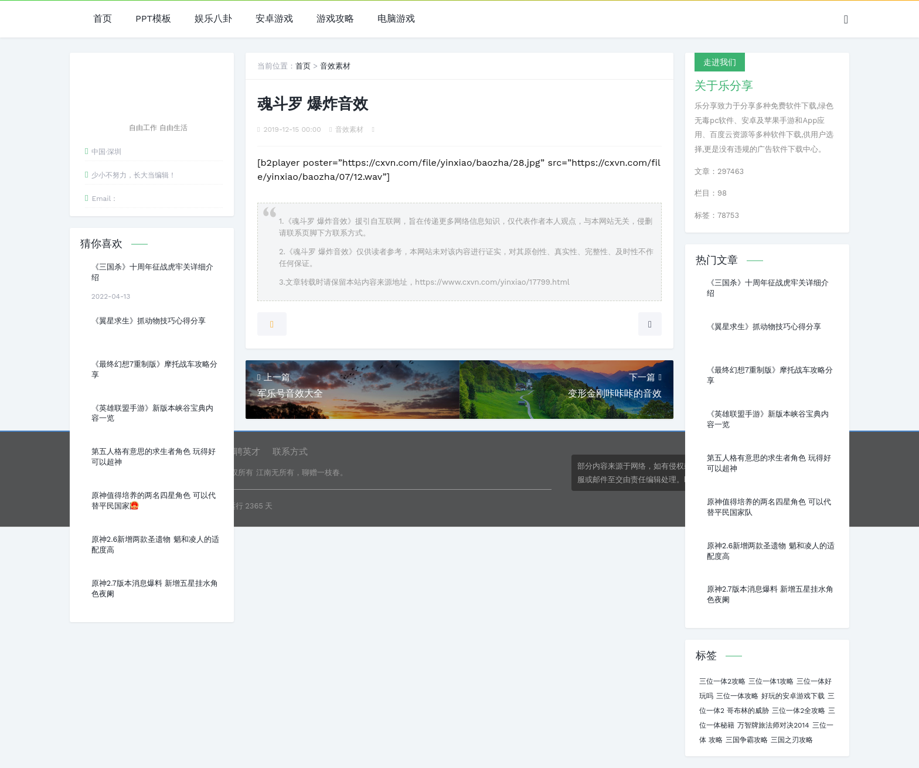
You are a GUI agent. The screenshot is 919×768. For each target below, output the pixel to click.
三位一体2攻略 (722, 681)
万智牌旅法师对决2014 (773, 725)
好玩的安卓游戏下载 (793, 696)
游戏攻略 (335, 19)
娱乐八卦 (213, 19)
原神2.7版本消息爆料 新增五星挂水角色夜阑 (154, 588)
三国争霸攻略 (747, 740)
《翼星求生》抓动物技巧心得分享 (148, 320)
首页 (102, 19)
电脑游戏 (396, 19)
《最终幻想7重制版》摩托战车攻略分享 (154, 369)
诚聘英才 (242, 451)
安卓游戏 (274, 19)
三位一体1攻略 (771, 681)
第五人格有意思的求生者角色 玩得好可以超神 (153, 456)
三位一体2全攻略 (798, 710)
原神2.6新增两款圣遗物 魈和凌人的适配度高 (155, 544)
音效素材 (335, 66)
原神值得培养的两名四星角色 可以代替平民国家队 (153, 500)
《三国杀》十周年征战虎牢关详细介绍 (152, 272)
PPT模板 (153, 19)
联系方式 (290, 451)
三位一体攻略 (737, 696)
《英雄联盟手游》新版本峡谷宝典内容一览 (152, 413)
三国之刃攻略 (792, 740)
